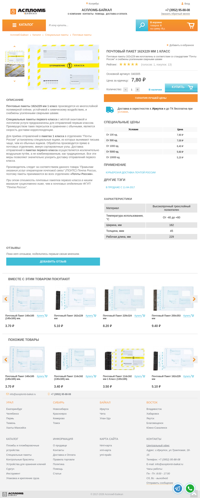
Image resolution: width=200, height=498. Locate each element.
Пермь (10, 418)
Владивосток (154, 409)
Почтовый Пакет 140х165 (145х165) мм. (19, 317)
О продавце (60, 445)
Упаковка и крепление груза (22, 478)
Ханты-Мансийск (16, 427)
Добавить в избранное (182, 45)
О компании (74, 14)
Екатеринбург (14, 409)
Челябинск (12, 413)
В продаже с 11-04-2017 (120, 187)
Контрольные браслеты (20, 459)
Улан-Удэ (105, 418)
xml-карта (105, 450)
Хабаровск (152, 413)
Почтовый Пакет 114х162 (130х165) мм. (68, 377)
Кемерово (58, 418)
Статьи (57, 473)
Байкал (105, 402)
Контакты (88, 14)
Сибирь (58, 402)
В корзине (156, 22)
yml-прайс (106, 454)
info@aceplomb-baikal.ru (23, 394)
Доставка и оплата (116, 14)
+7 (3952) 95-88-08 (177, 10)
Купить (183, 87)
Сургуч (10, 468)
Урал (9, 402)
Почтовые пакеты (81, 35)
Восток (151, 402)
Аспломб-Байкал (19, 35)
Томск (56, 423)
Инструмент (13, 473)
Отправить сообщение (159, 482)
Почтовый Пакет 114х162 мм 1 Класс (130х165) (117, 377)
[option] (63, 67)
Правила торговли (63, 459)
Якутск (150, 418)
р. (163, 28)
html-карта (106, 445)
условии (123, 111)
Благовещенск (154, 423)
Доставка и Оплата (64, 454)
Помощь (99, 14)
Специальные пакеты (57, 35)
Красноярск (59, 413)
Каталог (36, 35)
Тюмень (10, 423)
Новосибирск (60, 409)
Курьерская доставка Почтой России (131, 172)
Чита (102, 413)
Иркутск (104, 409)
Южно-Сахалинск (156, 427)
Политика (58, 464)
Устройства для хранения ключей (26, 464)
